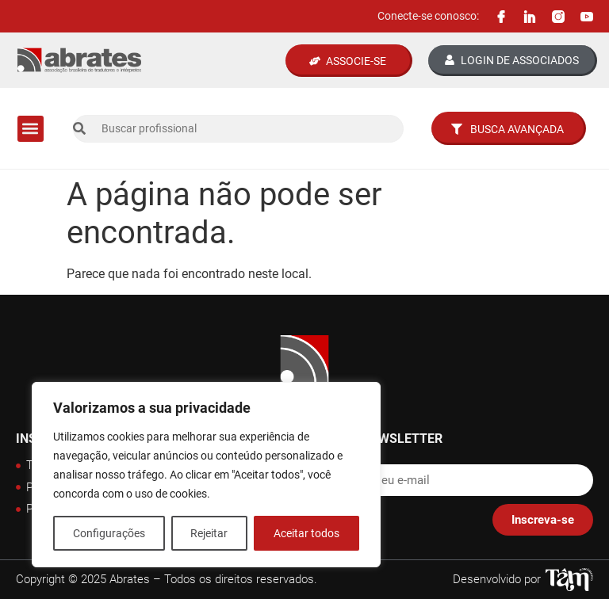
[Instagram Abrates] (558, 16)
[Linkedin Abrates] (529, 16)
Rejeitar (209, 533)
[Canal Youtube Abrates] (586, 16)
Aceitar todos (306, 533)
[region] (206, 474)
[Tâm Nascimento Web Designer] (569, 579)
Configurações (109, 533)
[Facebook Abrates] (501, 16)
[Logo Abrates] (79, 60)
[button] (30, 129)
